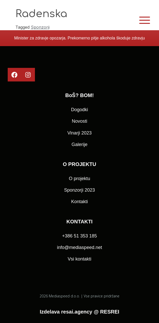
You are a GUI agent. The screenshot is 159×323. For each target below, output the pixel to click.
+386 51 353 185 (79, 235)
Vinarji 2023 (79, 133)
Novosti (79, 121)
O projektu (79, 178)
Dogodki (79, 109)
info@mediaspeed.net (79, 247)
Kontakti (79, 201)
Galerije (79, 144)
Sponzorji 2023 (79, 190)
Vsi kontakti (79, 259)
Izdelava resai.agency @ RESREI (79, 312)
